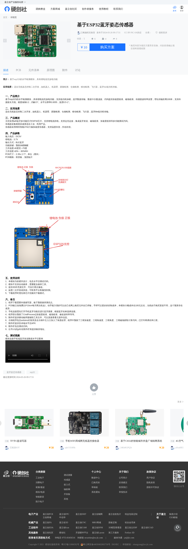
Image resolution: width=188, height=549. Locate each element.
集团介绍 (173, 514)
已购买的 (95, 483)
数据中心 (95, 478)
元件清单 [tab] (33, 70)
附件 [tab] (65, 70)
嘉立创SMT (81, 514)
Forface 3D (129, 533)
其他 (66, 499)
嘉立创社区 (71, 9)
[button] (182, 9)
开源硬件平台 (82, 533)
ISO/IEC (115, 544)
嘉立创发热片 (114, 514)
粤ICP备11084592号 (70, 544)
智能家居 (40, 497)
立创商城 (47, 517)
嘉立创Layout (98, 533)
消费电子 (40, 483)
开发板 (67, 494)
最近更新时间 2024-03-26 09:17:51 (18, 377)
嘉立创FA (47, 522)
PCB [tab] (18, 70)
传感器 (67, 480)
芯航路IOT (15, 447)
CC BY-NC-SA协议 (132, 32)
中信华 (62, 517)
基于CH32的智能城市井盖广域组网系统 (141, 441)
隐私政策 (151, 483)
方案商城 (55, 9)
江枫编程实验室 (87, 32)
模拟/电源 (40, 492)
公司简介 (123, 478)
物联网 (67, 489)
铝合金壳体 (130, 522)
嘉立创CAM (81, 527)
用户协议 (151, 478)
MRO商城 (96, 522)
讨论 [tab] (77, 70)
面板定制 (112, 522)
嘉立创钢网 (97, 514)
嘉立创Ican (64, 527)
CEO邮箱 (173, 517)
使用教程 (103, 9)
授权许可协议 (153, 487)
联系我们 (118, 9)
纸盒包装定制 (131, 514)
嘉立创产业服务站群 (15, 2)
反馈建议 (123, 483)
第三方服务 (113, 533)
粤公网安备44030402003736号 (95, 544)
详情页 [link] (13, 17)
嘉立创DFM (97, 527)
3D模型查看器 (114, 527)
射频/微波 (40, 487)
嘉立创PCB (48, 514)
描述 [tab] (6, 70)
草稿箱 (94, 487)
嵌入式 (67, 485)
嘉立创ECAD (147, 527)
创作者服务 (88, 9)
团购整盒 (40, 9)
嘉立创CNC (81, 522)
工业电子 (40, 478)
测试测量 (68, 475)
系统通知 (95, 492)
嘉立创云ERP (131, 527)
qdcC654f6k (70, 447)
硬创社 (62, 533)
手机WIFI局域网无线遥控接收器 (82, 441)
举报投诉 (123, 492)
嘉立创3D (63, 522)
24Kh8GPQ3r (126, 447)
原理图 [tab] (51, 70)
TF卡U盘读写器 (18, 441)
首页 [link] (5, 17)
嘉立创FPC (64, 514)
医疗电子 (40, 502)
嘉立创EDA (48, 527)
